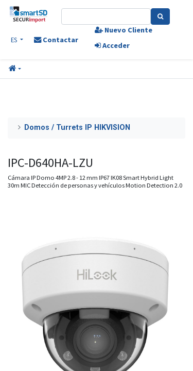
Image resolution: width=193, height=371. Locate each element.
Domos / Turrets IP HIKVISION (77, 127)
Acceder (112, 45)
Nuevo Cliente (123, 30)
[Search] (160, 16)
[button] (15, 69)
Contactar (56, 39)
